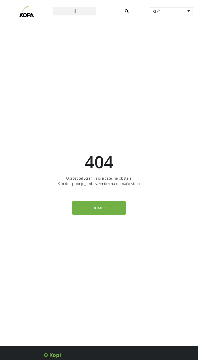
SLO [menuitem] (157, 11)
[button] (74, 11)
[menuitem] (171, 11)
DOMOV (99, 208)
